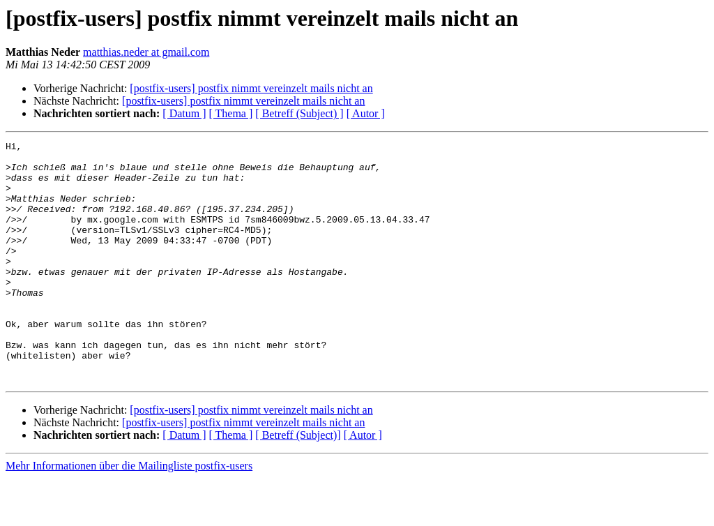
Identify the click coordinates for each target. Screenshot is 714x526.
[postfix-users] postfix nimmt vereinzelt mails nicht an (251, 88)
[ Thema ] (231, 113)
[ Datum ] (184, 113)
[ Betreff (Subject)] (297, 483)
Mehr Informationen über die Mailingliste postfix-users (129, 514)
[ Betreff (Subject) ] (299, 113)
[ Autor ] (366, 113)
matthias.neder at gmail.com (146, 52)
